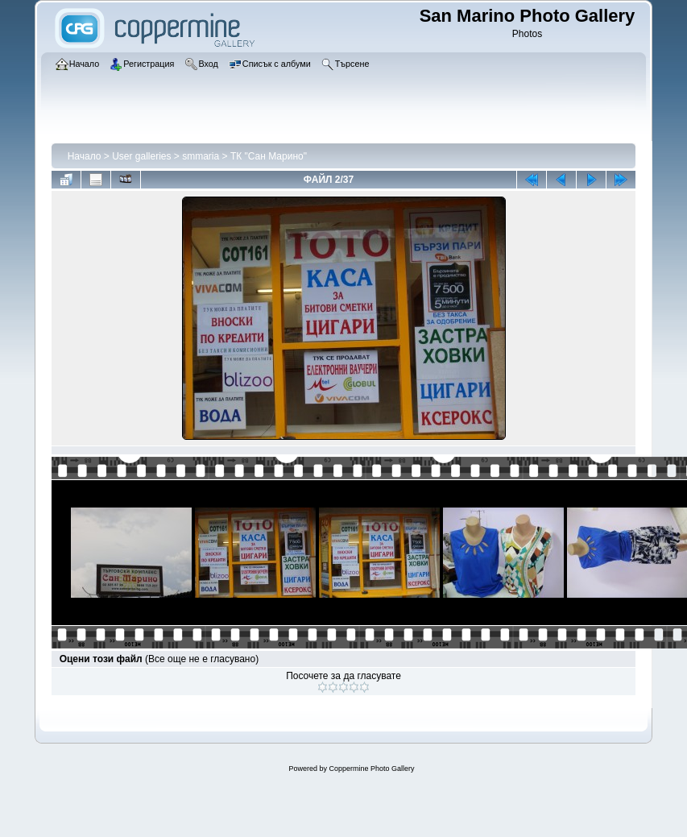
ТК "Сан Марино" (268, 156)
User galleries (141, 156)
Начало (84, 156)
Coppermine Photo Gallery (371, 768)
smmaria (200, 156)
